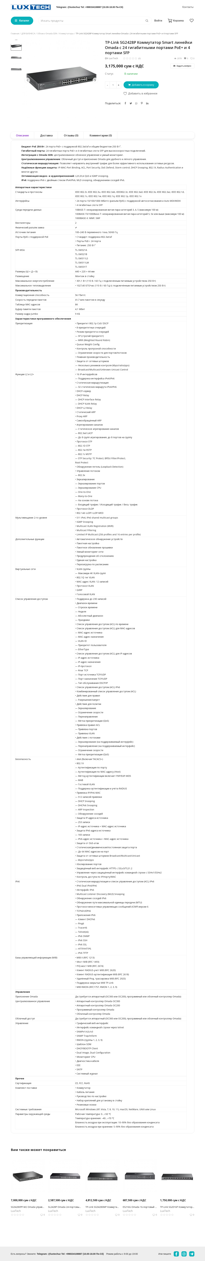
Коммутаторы (66, 33)
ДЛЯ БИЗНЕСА (28, 33)
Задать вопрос (182, 65)
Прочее (19, 1078)
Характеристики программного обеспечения (43, 318)
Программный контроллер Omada (95, 1009)
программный (134, 996)
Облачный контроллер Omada (93, 1013)
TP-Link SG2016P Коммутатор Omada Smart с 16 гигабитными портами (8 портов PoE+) (177, 1206)
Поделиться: (113, 103)
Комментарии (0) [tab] (101, 135)
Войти (158, 20)
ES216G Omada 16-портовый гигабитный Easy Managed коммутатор (140, 1206)
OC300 (109, 996)
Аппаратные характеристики (33, 187)
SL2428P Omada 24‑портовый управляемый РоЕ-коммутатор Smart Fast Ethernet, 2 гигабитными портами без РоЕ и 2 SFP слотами (65, 1206)
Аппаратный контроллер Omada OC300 (98, 1001)
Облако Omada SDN (47, 33)
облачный (152, 996)
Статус (109, 73)
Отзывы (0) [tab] (71, 135)
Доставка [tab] (46, 135)
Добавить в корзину (141, 84)
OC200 (121, 996)
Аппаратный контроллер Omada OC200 (98, 1005)
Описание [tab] (22, 135)
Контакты (187, 7)
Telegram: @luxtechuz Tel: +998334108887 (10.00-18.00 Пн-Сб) (89, 7)
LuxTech (113, 58)
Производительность (28, 290)
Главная (15, 33)
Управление (22, 991)
